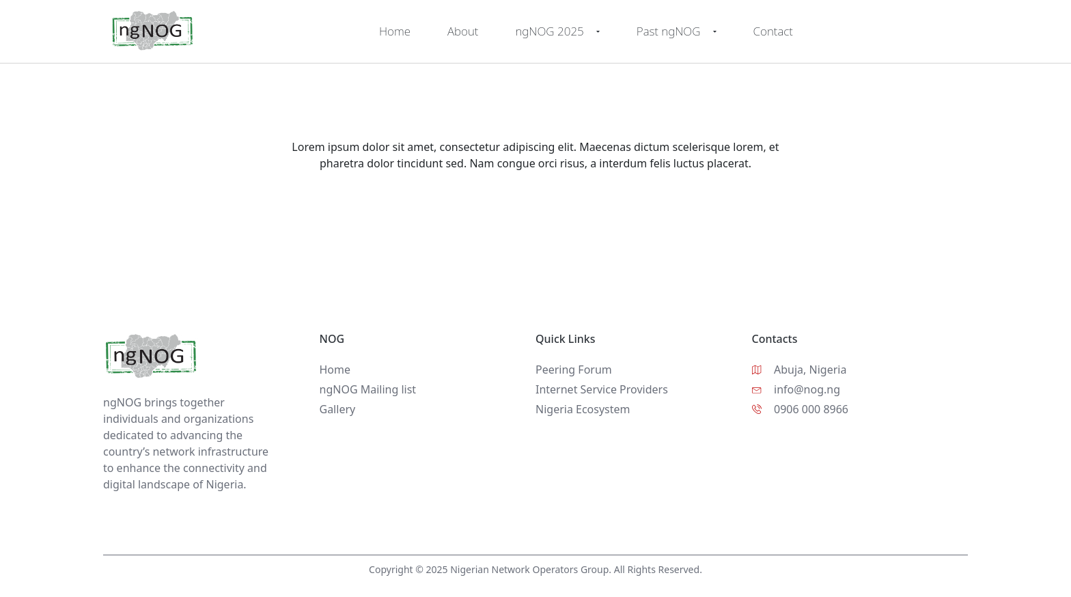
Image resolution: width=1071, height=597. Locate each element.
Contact (773, 31)
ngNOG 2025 (557, 31)
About (462, 31)
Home (395, 31)
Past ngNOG (677, 31)
